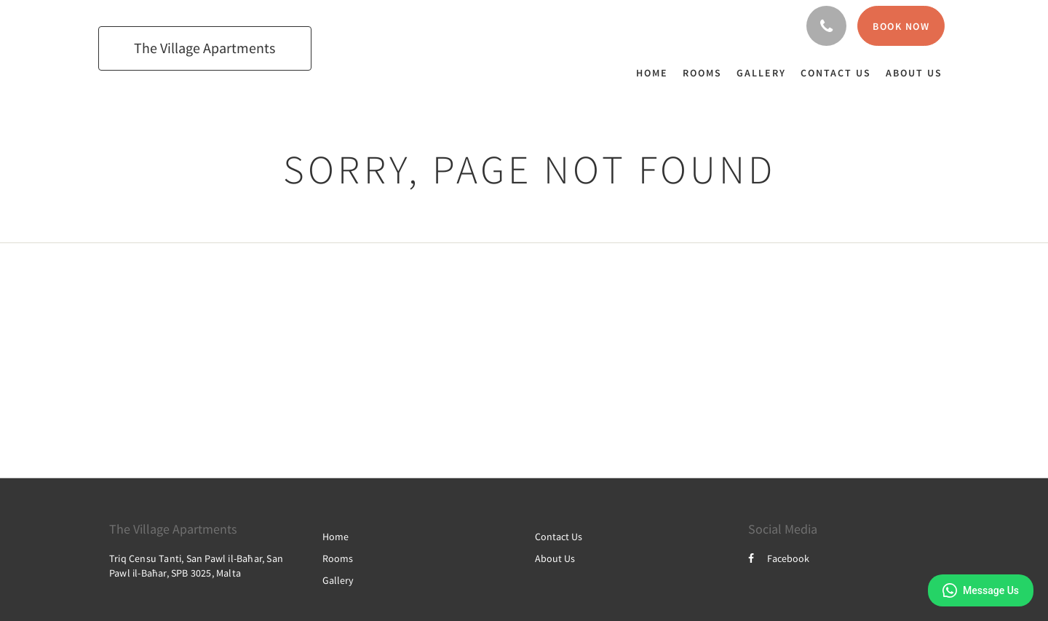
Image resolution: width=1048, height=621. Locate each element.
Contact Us (558, 536)
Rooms (337, 558)
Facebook (778, 558)
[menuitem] (655, 73)
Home (335, 536)
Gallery (338, 580)
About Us (555, 558)
